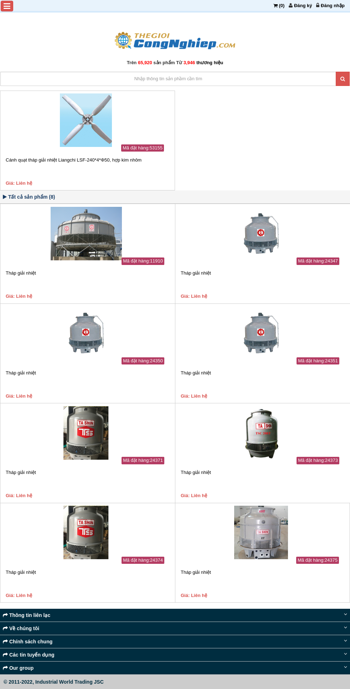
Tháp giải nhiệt (21, 273)
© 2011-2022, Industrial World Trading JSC (54, 682)
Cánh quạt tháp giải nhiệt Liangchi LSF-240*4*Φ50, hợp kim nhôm (73, 160)
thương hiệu (209, 62)
